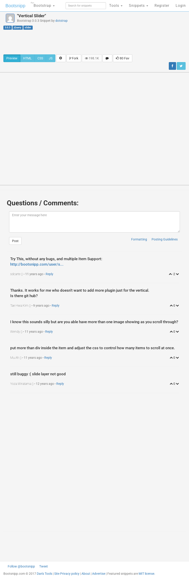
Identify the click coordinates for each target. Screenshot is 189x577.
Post (15, 241)
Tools (116, 5)
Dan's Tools (44, 573)
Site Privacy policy (66, 573)
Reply (49, 274)
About (85, 573)
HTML (27, 58)
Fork (73, 58)
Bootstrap (42, 4)
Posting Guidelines (165, 239)
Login (181, 5)
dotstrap (61, 20)
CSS (40, 58)
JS (50, 58)
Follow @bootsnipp (21, 566)
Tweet (43, 566)
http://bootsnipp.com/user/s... (37, 264)
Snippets (138, 5)
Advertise (98, 573)
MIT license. (147, 573)
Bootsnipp (15, 5)
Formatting (139, 239)
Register (162, 5)
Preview (11, 58)
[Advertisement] (94, 42)
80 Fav (122, 58)
